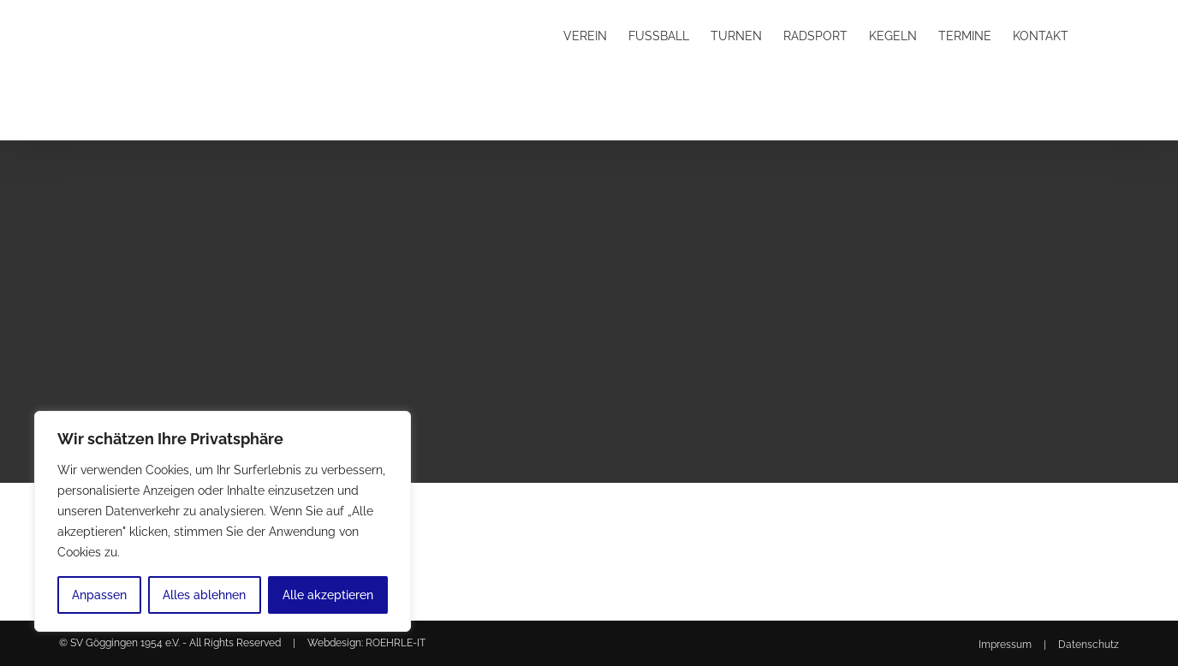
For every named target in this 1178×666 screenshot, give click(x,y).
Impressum (1005, 645)
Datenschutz (1088, 645)
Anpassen (99, 595)
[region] (222, 521)
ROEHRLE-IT (395, 643)
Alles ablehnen (204, 595)
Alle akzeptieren (328, 595)
